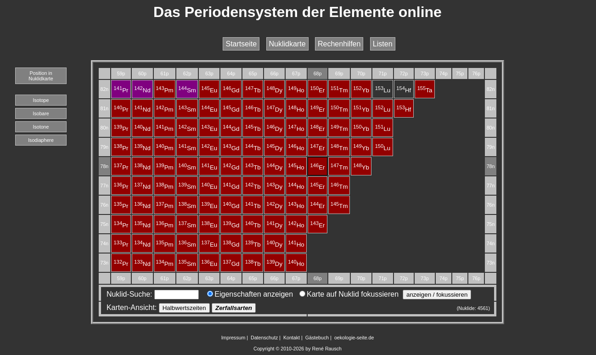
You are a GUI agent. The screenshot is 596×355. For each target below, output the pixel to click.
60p (142, 73)
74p (443, 73)
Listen (383, 44)
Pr (121, 90)
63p (209, 73)
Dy (274, 90)
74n (104, 243)
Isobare (41, 113)
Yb (361, 90)
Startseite (241, 44)
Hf (403, 90)
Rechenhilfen (339, 44)
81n (104, 108)
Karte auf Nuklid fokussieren (349, 294)
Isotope (41, 100)
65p (253, 73)
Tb (253, 90)
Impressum (233, 337)
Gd (231, 90)
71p (382, 73)
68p (318, 73)
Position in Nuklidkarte (40, 75)
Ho (296, 90)
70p (361, 73)
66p (274, 73)
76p (476, 73)
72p (403, 73)
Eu (209, 90)
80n (104, 127)
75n (104, 224)
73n (104, 262)
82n (104, 89)
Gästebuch (317, 337)
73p (425, 73)
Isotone (41, 127)
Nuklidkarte (287, 44)
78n (104, 166)
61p (165, 73)
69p (339, 73)
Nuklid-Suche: (150, 294)
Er (317, 90)
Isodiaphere (41, 140)
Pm (165, 90)
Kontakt (291, 337)
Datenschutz (264, 337)
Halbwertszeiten (184, 307)
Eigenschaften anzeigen (250, 294)
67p (296, 73)
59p (121, 73)
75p (460, 73)
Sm (187, 90)
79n (104, 147)
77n (104, 185)
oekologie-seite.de (354, 337)
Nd (142, 90)
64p (231, 73)
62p (187, 73)
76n (104, 205)
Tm (339, 90)
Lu (382, 90)
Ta (425, 90)
